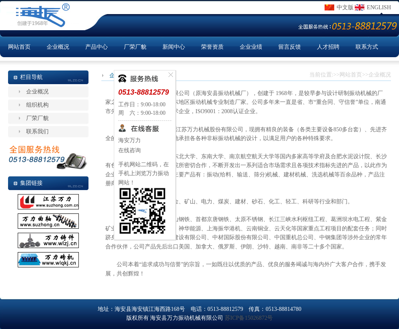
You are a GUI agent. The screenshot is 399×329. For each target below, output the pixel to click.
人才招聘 (328, 47)
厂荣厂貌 (135, 47)
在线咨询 (129, 150)
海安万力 (129, 140)
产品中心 (96, 47)
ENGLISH (379, 7)
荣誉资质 (212, 47)
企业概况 (58, 47)
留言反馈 (289, 47)
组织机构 (37, 105)
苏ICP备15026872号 (249, 318)
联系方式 (367, 47)
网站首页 (19, 47)
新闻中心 (173, 47)
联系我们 (37, 131)
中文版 (345, 7)
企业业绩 (251, 47)
